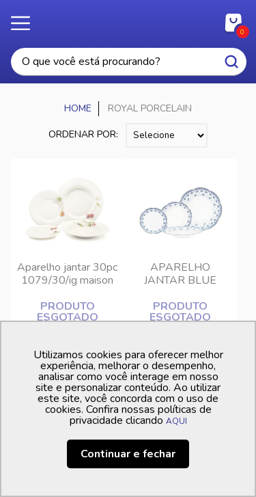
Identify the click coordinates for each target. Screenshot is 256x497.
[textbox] (128, 62)
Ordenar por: (83, 134)
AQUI (176, 421)
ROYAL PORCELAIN (150, 108)
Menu (27, 24)
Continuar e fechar (128, 453)
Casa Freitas (128, 19)
